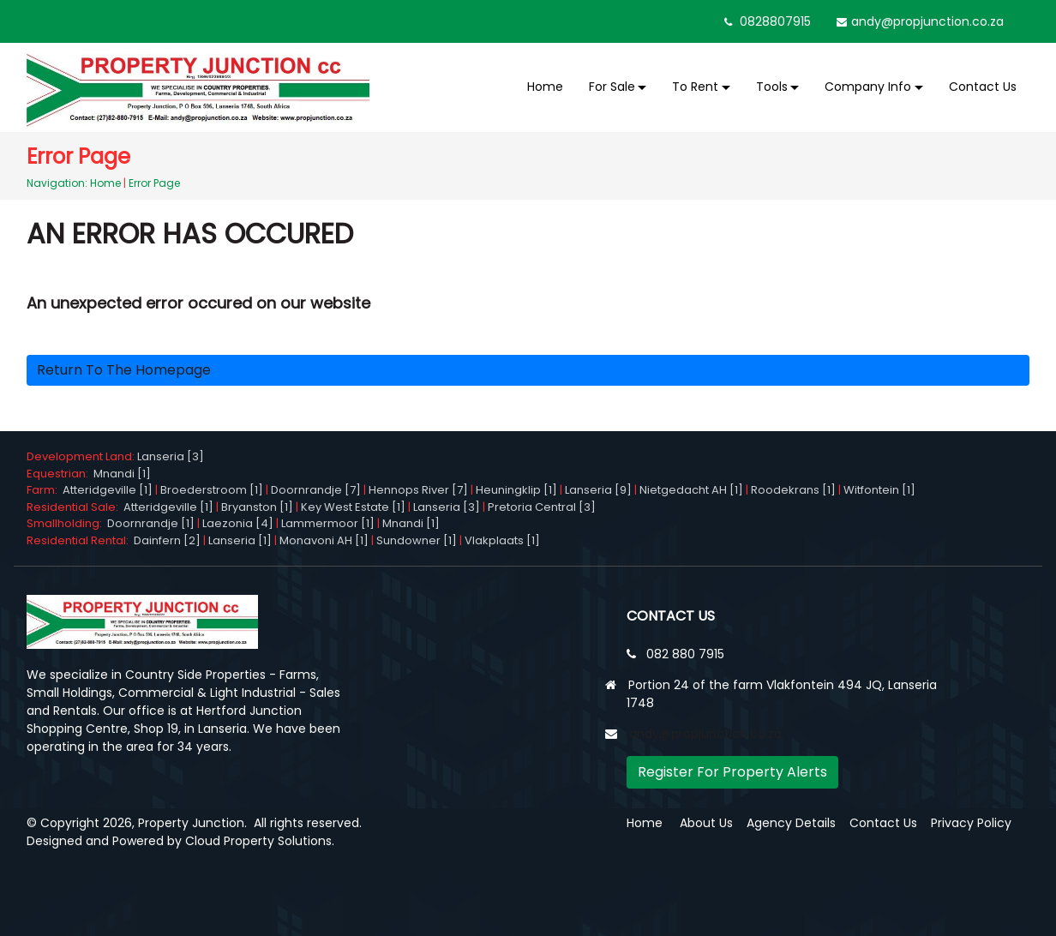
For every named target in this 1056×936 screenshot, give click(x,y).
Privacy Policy (971, 822)
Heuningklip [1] (516, 490)
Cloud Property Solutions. (259, 840)
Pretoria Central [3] (542, 507)
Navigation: (57, 183)
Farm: (45, 490)
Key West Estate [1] (353, 507)
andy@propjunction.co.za (927, 21)
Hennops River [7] (418, 490)
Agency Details (791, 822)
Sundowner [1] (416, 540)
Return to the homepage (124, 370)
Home (545, 86)
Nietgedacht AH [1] (691, 490)
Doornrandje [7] (316, 490)
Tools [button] (772, 86)
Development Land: (82, 456)
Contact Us (983, 86)
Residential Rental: (80, 540)
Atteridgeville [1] (108, 490)
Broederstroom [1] (211, 490)
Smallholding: (67, 523)
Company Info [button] (868, 86)
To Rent (695, 86)
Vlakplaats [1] (502, 540)
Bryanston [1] (257, 507)
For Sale (612, 86)
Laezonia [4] (237, 523)
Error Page (154, 183)
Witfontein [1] (879, 490)
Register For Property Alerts (732, 772)
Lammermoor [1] (328, 523)
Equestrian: (60, 473)
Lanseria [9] (598, 490)
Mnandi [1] (122, 473)
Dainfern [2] (167, 540)
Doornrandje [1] (151, 523)
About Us (706, 822)
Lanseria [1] (240, 540)
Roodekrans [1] (793, 490)
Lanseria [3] (170, 456)
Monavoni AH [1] (324, 540)
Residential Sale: (75, 507)
